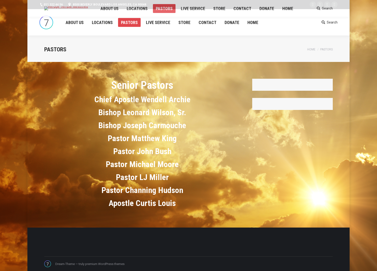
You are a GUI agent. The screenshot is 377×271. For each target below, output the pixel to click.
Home (311, 49)
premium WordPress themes (105, 264)
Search (332, 22)
